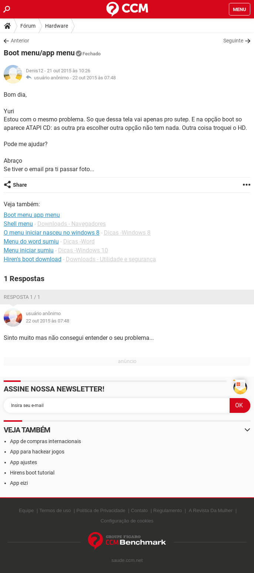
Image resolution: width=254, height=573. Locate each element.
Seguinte (233, 41)
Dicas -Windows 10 (83, 250)
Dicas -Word (79, 241)
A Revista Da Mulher (211, 510)
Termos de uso (55, 510)
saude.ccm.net (127, 560)
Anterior (20, 41)
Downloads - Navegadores (71, 223)
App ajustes (23, 462)
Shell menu (18, 223)
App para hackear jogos (37, 452)
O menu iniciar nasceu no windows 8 (51, 232)
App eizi (19, 483)
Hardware (56, 26)
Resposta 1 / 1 (22, 297)
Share (20, 185)
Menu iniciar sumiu (29, 250)
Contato (139, 510)
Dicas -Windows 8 (127, 232)
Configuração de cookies (127, 521)
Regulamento (167, 510)
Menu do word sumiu (31, 241)
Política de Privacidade (101, 510)
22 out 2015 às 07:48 (94, 77)
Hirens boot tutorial (32, 473)
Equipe (26, 510)
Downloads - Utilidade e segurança (111, 259)
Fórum (27, 26)
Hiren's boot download (32, 259)
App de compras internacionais (45, 441)
